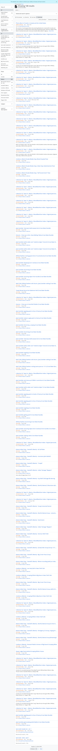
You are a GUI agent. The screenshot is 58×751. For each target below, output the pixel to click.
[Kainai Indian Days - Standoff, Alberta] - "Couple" (29, 463)
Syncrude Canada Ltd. (6, 45)
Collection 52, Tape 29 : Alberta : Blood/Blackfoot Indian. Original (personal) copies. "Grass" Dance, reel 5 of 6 (36, 610)
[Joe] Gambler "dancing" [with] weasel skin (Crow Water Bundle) (33, 228)
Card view (32, 17)
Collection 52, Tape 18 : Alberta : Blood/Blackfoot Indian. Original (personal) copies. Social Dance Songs (36, 180)
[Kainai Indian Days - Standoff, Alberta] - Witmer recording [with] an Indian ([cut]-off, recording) (36, 561)
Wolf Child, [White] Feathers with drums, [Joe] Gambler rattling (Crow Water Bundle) (36, 283)
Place (2, 71)
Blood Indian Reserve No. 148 (6, 82)
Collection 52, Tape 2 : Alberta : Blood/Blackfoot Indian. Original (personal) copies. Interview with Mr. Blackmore (36, 442)
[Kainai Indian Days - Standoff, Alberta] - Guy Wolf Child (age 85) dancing (35, 478)
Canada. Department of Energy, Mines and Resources (6, 55)
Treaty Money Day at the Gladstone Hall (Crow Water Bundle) (32, 290)
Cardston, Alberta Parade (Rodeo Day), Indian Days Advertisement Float (35, 166)
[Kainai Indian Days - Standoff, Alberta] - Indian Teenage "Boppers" (34, 470)
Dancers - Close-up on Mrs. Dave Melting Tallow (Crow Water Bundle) (34, 235)
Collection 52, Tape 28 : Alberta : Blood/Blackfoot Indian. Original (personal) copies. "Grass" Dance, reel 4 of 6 (36, 603)
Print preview (18, 17)
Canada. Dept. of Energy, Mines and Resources (6, 37)
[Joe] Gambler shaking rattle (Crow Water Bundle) (29, 435)
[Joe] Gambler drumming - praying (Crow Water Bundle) (31, 325)
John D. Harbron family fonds (6, 24)
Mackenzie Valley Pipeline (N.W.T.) (6, 50)
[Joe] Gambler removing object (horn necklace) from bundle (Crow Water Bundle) (36, 428)
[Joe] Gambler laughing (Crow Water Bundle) (28, 352)
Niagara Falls (6, 100)
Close (22, 4)
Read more (51, 31)
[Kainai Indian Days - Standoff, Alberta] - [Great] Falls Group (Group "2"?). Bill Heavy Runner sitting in (36, 547)
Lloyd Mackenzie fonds (6, 20)
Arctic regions (6, 93)
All (1, 10)
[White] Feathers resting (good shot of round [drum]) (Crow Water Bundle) (36, 256)
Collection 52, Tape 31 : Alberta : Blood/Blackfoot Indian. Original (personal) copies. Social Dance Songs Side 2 (36, 84)
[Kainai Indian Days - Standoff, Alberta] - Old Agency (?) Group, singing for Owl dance (36, 630)
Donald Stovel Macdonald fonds (6, 17)
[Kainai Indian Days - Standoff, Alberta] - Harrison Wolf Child (32, 534)
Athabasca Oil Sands (6, 91)
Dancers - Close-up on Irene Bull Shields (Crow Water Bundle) (32, 304)
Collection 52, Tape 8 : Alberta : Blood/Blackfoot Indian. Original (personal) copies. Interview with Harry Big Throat (36, 665)
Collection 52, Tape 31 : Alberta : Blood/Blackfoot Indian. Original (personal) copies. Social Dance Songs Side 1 (36, 91)
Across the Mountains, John (6, 64)
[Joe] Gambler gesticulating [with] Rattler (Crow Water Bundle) (33, 722)
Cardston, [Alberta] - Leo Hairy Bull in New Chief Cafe (30, 568)
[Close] (56, 1)
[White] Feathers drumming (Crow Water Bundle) (29, 422)
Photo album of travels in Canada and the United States (31, 23)
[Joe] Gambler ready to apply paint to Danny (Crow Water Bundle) (33, 318)
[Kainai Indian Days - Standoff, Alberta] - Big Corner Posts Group (33, 554)
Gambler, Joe (6, 59)
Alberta (6, 79)
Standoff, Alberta (6, 86)
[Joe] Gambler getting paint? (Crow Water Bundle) (29, 415)
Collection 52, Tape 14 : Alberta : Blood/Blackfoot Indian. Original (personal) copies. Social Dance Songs (36, 119)
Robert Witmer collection (6, 13)
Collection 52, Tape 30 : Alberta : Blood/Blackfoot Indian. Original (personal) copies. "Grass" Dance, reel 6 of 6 (36, 658)
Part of (3, 7)
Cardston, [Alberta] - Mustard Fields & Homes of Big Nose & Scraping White (36, 644)
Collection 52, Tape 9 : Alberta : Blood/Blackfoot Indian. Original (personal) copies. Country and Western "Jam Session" (36, 77)
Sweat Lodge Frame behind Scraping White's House (30, 651)
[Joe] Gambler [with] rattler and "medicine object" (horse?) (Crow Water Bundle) (36, 242)
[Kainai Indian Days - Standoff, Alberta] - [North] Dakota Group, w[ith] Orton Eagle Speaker (36, 589)
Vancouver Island (6, 98)
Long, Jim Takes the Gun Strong (6, 42)
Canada (6, 77)
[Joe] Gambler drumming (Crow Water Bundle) (28, 269)
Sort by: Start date (42, 19)
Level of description (4, 109)
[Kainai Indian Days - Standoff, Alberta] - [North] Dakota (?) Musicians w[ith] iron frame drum (36, 485)
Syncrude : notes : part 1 (22, 738)
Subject (3, 104)
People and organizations (4, 29)
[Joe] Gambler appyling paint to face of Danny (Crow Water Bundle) (34, 311)
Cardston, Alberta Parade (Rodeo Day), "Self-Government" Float (33, 173)
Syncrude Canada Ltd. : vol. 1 (23, 729)
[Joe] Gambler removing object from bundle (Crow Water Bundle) (33, 276)
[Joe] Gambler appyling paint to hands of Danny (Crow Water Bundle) (34, 394)
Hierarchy (26, 17)
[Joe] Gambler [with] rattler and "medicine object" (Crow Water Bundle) (35, 387)
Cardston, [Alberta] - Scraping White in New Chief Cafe (30, 617)
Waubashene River (6, 95)
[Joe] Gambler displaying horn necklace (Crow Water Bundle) (32, 262)
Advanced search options (23, 13)
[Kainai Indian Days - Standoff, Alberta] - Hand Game (30, 520)
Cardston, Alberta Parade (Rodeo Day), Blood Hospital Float (32, 159)
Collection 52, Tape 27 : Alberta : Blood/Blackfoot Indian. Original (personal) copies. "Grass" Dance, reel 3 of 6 (36, 499)
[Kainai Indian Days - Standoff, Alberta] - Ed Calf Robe (30, 449)
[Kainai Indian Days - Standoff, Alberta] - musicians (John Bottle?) (33, 456)
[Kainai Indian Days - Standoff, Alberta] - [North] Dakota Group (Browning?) (36, 637)
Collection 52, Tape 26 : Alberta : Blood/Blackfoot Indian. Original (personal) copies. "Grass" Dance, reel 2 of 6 (36, 540)
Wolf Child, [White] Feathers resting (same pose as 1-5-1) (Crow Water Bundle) (36, 366)
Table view (39, 17)
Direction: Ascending (52, 19)
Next (41, 749)
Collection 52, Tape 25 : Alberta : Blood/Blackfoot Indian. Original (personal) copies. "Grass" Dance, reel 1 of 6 (36, 492)
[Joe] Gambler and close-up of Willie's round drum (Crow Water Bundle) (35, 380)
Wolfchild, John (6, 68)
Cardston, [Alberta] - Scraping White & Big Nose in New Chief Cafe (34, 575)
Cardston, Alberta (6, 88)
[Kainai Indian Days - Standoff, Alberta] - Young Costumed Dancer (33, 506)
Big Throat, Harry (6, 62)
